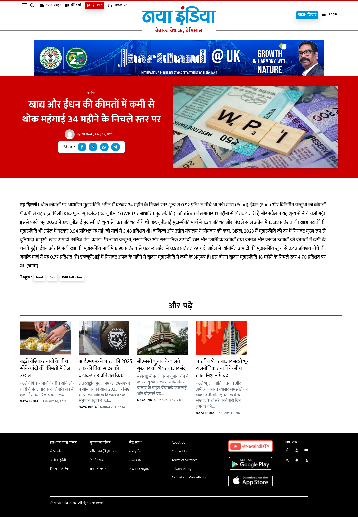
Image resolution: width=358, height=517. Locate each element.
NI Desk (85, 134)
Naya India (29, 401)
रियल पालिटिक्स (60, 468)
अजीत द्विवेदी (58, 459)
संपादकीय (135, 451)
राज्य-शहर (50, 15)
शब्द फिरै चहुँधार (139, 468)
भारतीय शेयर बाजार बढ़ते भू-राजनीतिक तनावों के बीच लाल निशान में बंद (222, 368)
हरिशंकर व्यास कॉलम (63, 442)
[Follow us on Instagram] (296, 451)
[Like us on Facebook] (287, 451)
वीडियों (73, 15)
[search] (33, 15)
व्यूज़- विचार (306, 15)
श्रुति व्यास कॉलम (100, 442)
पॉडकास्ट (118, 15)
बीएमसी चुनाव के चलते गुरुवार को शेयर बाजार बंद (161, 365)
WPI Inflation (72, 277)
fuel (52, 277)
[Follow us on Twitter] (287, 461)
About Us (178, 442)
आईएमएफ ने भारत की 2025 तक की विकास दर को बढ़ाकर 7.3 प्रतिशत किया (105, 368)
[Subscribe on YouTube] (306, 451)
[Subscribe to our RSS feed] (306, 461)
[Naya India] (179, 32)
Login (328, 14)
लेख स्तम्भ (135, 442)
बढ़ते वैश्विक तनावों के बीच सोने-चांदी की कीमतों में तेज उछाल (45, 368)
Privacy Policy (181, 468)
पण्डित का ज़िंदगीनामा (103, 451)
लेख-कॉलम (57, 451)
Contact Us (179, 451)
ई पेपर (94, 15)
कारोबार (91, 92)
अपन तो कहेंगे (98, 468)
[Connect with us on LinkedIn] (296, 461)
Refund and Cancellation (189, 476)
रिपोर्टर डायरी (97, 459)
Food (39, 277)
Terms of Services (184, 459)
